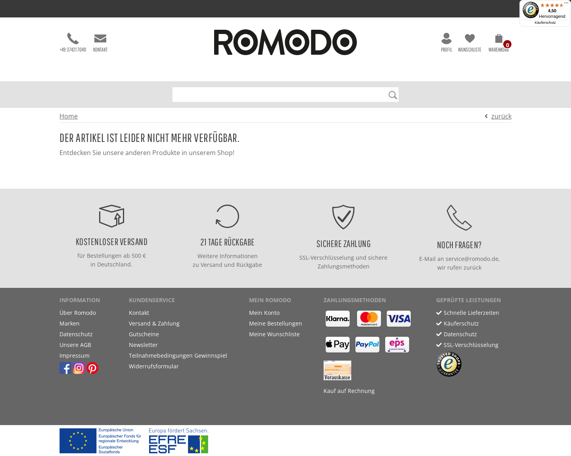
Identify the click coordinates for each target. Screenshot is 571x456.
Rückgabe (249, 264)
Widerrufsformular (154, 366)
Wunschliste (469, 43)
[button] (499, 44)
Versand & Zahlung (154, 323)
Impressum (74, 355)
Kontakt (100, 43)
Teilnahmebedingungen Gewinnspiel (178, 355)
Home (68, 116)
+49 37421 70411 (72, 43)
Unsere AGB (75, 345)
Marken (69, 323)
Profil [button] (446, 43)
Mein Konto (264, 312)
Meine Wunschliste (274, 334)
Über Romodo (77, 312)
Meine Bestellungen (275, 323)
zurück (501, 116)
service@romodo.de (472, 258)
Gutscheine (144, 334)
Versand (211, 264)
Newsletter (143, 345)
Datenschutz (76, 334)
